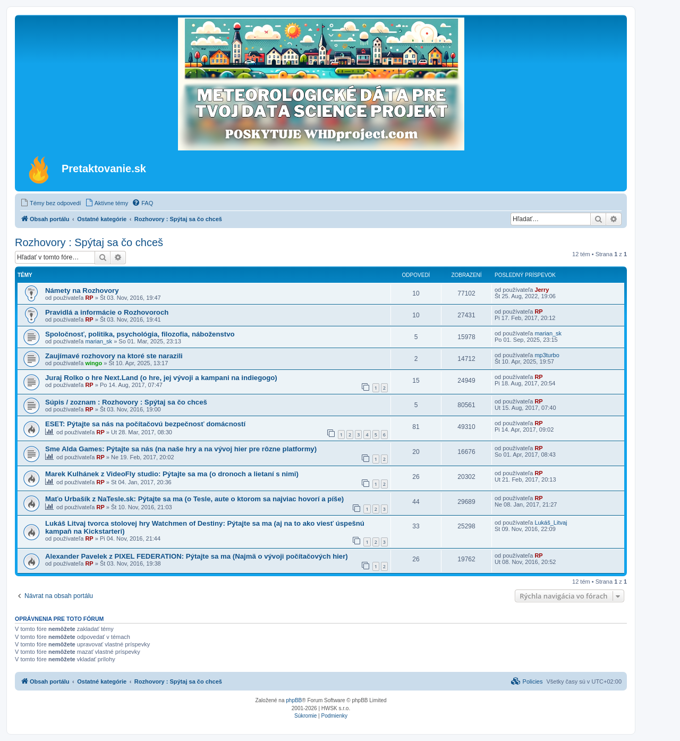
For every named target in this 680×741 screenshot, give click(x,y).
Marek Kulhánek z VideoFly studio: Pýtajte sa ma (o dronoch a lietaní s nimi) (172, 474)
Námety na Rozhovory (82, 290)
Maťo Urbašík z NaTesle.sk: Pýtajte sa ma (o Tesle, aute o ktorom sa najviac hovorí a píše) (194, 499)
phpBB (294, 700)
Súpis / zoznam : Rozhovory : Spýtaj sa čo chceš (126, 402)
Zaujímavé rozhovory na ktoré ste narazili (114, 356)
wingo (93, 363)
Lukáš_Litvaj (550, 522)
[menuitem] (50, 203)
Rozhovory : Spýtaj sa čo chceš (89, 242)
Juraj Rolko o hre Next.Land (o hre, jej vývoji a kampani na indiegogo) (161, 378)
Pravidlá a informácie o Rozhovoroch (106, 312)
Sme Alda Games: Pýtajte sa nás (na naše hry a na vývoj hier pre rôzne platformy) (181, 449)
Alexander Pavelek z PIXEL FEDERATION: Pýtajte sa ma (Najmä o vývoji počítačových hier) (196, 556)
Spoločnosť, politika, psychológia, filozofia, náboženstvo (140, 334)
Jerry (541, 290)
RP (89, 297)
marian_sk (98, 341)
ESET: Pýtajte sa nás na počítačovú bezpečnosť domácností (145, 424)
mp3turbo (546, 355)
